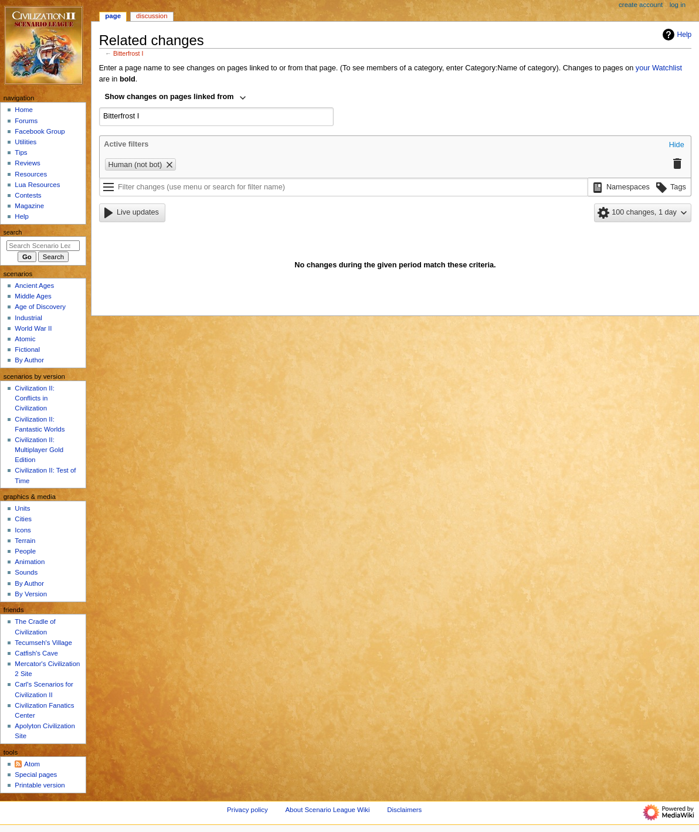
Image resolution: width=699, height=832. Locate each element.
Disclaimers (404, 809)
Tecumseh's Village (43, 642)
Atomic (25, 338)
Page (113, 15)
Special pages (36, 774)
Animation (30, 561)
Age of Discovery (40, 306)
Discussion (151, 15)
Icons (22, 530)
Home (24, 109)
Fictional (27, 349)
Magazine (29, 205)
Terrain (25, 540)
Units (22, 508)
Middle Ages (33, 296)
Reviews (27, 163)
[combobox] (176, 98)
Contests (28, 195)
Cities (23, 518)
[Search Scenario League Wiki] (43, 245)
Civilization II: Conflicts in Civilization (34, 398)
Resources (31, 174)
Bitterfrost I (128, 53)
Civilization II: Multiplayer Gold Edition (39, 449)
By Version (31, 593)
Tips (21, 152)
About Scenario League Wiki (327, 809)
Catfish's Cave (36, 653)
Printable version (40, 785)
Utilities (25, 141)
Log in (678, 4)
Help (676, 34)
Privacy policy (247, 809)
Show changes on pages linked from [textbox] (169, 97)
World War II (33, 328)
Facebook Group (40, 131)
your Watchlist (659, 68)
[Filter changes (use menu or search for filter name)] (343, 187)
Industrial (28, 317)
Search (13, 232)
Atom (32, 764)
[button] (677, 145)
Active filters (126, 144)
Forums (26, 120)
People (25, 551)
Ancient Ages (34, 285)
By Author (29, 360)
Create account (641, 4)
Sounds (26, 572)
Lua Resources (37, 184)
